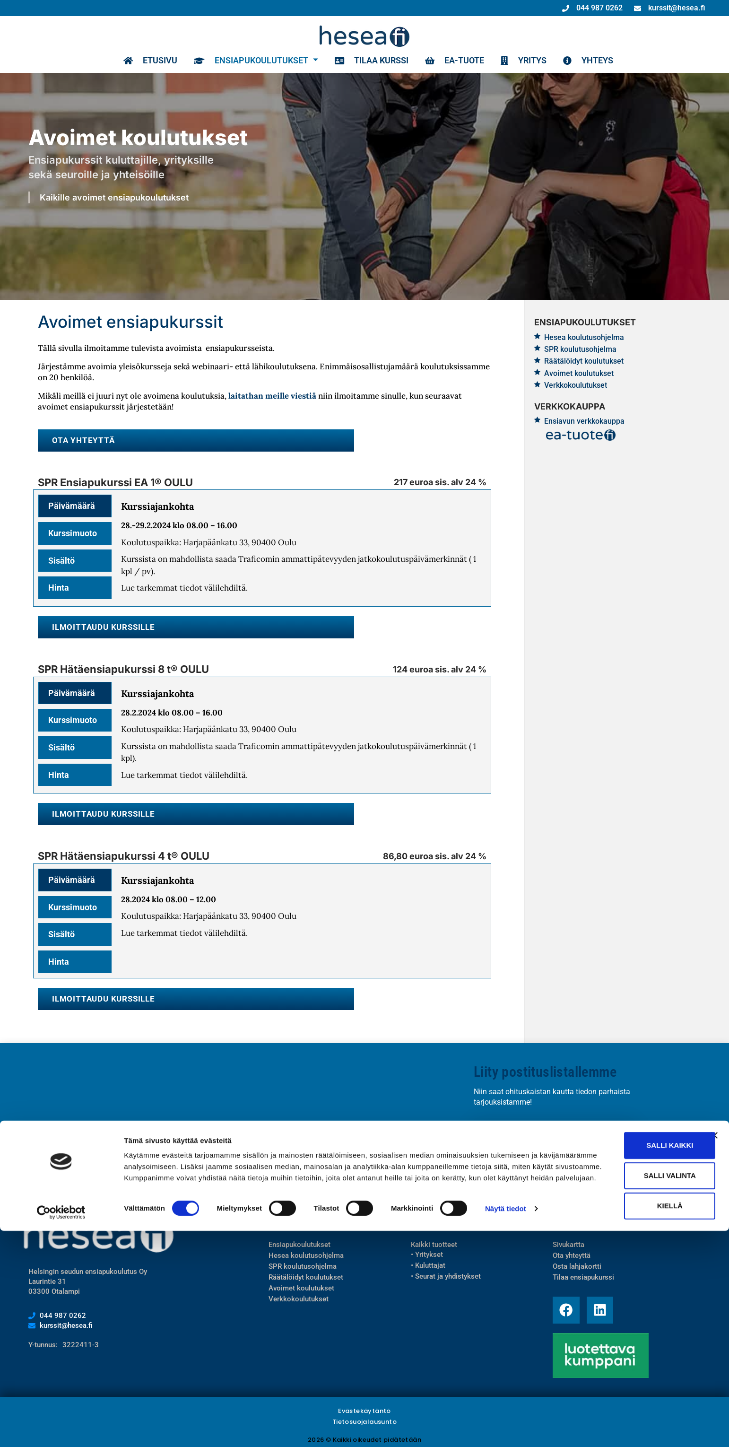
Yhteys (584, 60)
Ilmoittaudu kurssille (101, 626)
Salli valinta (626, 1384)
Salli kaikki (625, 1354)
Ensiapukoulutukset (252, 60)
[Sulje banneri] (714, 1344)
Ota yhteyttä (81, 440)
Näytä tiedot (505, 1428)
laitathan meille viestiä (272, 396)
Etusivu (146, 60)
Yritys (520, 60)
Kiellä (626, 1414)
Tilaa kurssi (368, 60)
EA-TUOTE (451, 60)
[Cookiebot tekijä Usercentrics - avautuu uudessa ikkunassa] (61, 1428)
